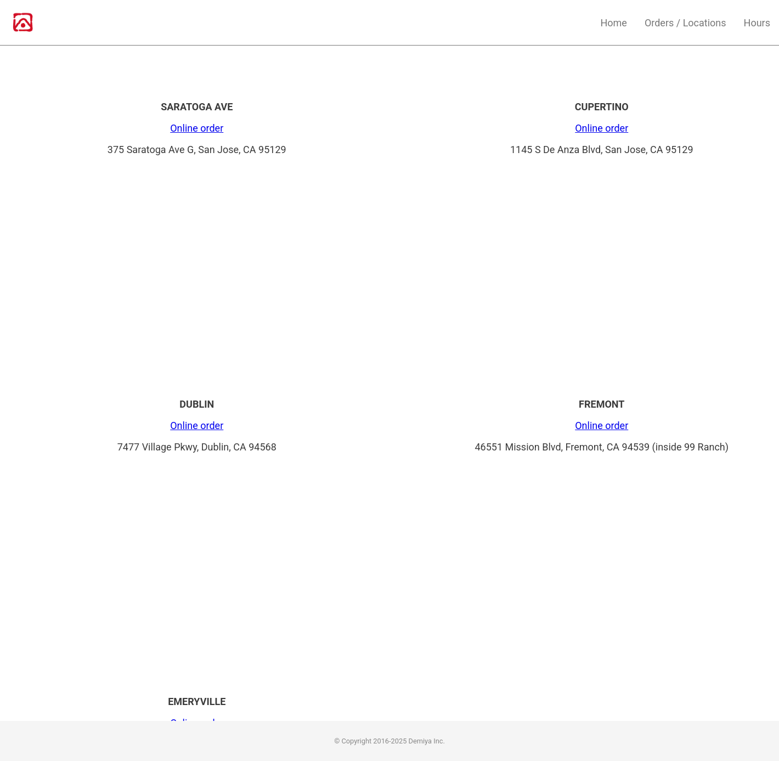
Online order (196, 128)
